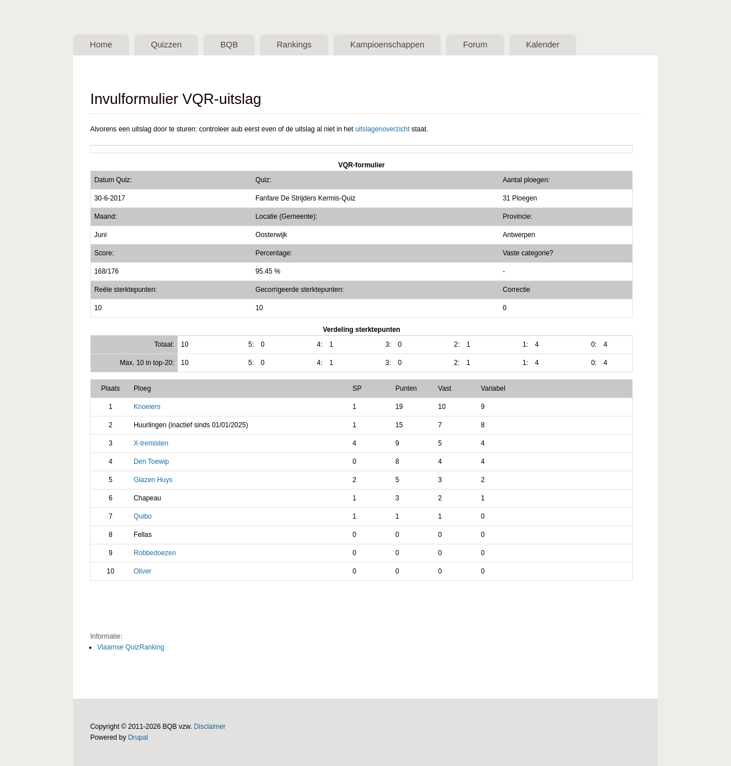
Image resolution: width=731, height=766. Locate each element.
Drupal (138, 737)
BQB (229, 44)
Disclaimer (210, 727)
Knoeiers (147, 407)
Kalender (543, 44)
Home (101, 44)
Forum (475, 44)
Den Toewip (151, 462)
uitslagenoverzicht (382, 129)
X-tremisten (151, 443)
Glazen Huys (153, 480)
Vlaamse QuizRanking (130, 647)
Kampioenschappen (387, 44)
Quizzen (166, 44)
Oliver (142, 571)
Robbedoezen (155, 553)
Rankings (293, 44)
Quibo (143, 516)
